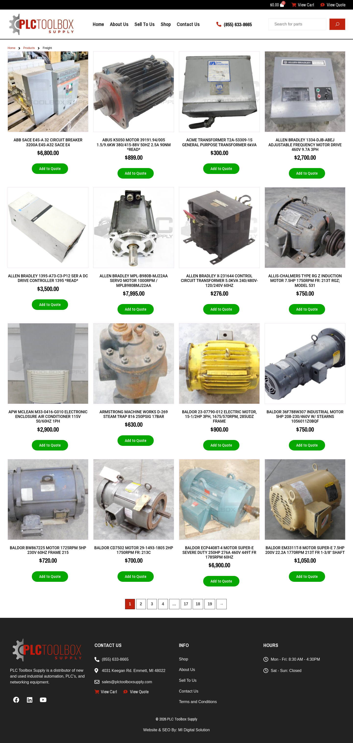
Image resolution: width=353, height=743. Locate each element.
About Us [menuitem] (119, 24)
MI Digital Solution (194, 730)
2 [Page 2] (141, 604)
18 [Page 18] (198, 604)
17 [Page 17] (186, 604)
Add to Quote (50, 168)
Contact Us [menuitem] (188, 24)
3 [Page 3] (152, 604)
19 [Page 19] (210, 604)
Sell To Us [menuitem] (144, 24)
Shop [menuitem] (166, 24)
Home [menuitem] (98, 24)
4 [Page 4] (163, 604)
